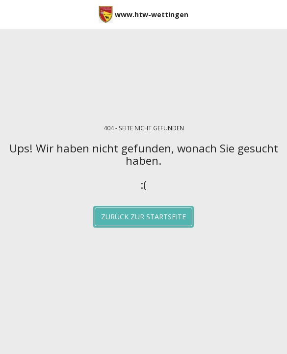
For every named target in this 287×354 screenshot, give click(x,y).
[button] (10, 14)
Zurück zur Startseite (143, 216)
